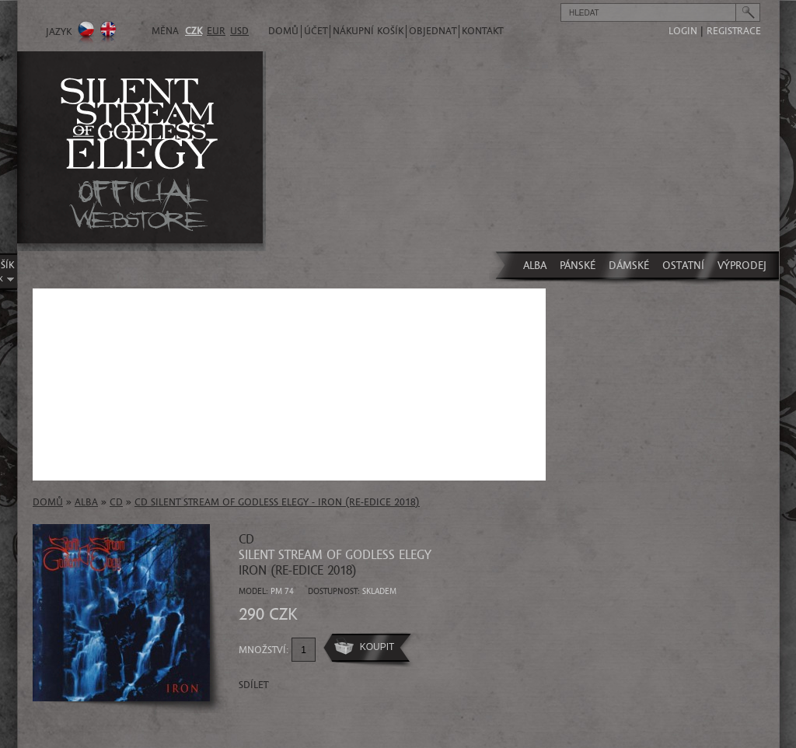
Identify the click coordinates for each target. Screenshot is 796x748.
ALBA (534, 265)
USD (239, 31)
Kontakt (482, 31)
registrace (734, 31)
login (683, 31)
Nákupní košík (368, 31)
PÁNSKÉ (577, 265)
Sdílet (253, 685)
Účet (315, 31)
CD (116, 502)
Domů (283, 31)
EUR (216, 31)
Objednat (432, 31)
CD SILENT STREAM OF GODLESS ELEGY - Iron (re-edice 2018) (277, 502)
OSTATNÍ (683, 265)
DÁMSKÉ (629, 265)
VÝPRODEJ (741, 265)
